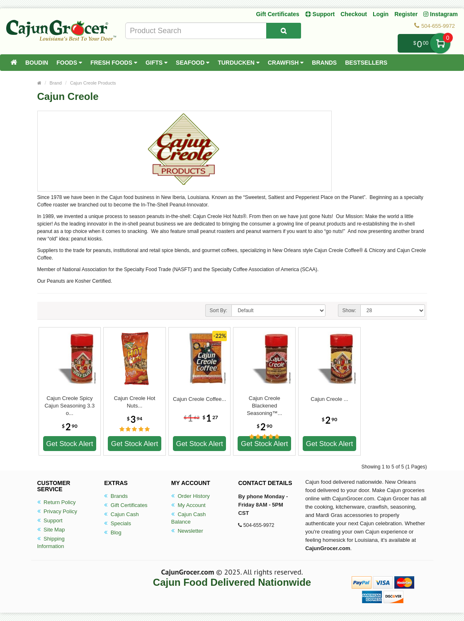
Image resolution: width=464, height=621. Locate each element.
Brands (324, 62)
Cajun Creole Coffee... (199, 399)
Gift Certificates (277, 14)
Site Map (51, 529)
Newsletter (187, 531)
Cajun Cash (121, 514)
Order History (190, 496)
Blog (112, 532)
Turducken (239, 62)
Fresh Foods (113, 62)
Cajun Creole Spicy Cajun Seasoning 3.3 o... (69, 402)
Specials (117, 523)
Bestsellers (366, 62)
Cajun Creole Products (93, 82)
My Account (188, 505)
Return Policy (56, 502)
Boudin (36, 62)
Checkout (353, 14)
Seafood (192, 62)
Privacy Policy (57, 511)
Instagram (440, 14)
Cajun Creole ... (329, 399)
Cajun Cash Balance (188, 518)
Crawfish (286, 62)
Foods (69, 62)
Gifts (157, 62)
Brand (56, 82)
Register (406, 14)
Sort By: (219, 310)
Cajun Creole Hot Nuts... (134, 402)
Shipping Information (51, 542)
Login (381, 14)
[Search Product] (283, 31)
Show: (349, 310)
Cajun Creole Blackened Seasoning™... (264, 402)
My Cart (440, 43)
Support (50, 520)
